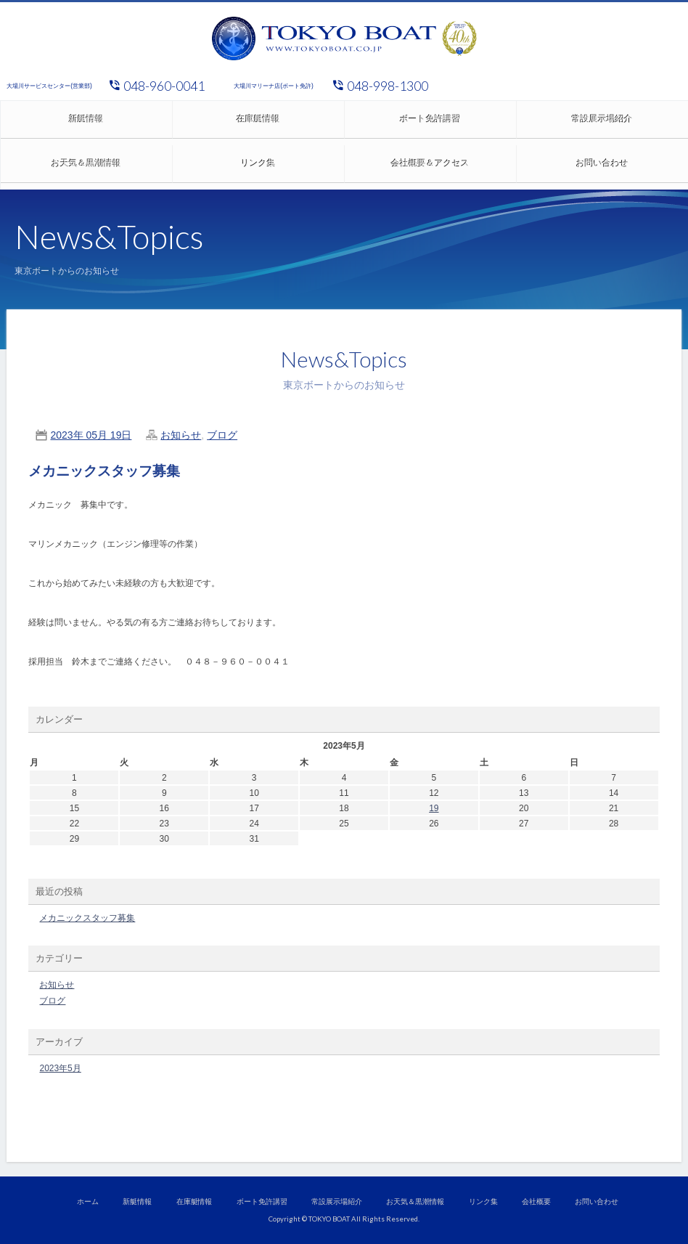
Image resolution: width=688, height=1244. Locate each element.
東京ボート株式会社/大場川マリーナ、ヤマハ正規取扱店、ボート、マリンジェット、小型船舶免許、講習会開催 (344, 38)
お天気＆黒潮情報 (86, 167)
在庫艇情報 (258, 123)
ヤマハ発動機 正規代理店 (567, 85)
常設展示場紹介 (336, 1202)
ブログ (222, 435)
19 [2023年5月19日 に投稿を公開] (433, 808)
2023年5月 (60, 1068)
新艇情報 (86, 123)
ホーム (88, 1202)
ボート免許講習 (430, 123)
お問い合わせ (596, 1202)
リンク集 (258, 167)
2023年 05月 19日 (90, 435)
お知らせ (180, 435)
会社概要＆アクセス (430, 167)
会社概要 (536, 1202)
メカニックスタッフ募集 (104, 471)
